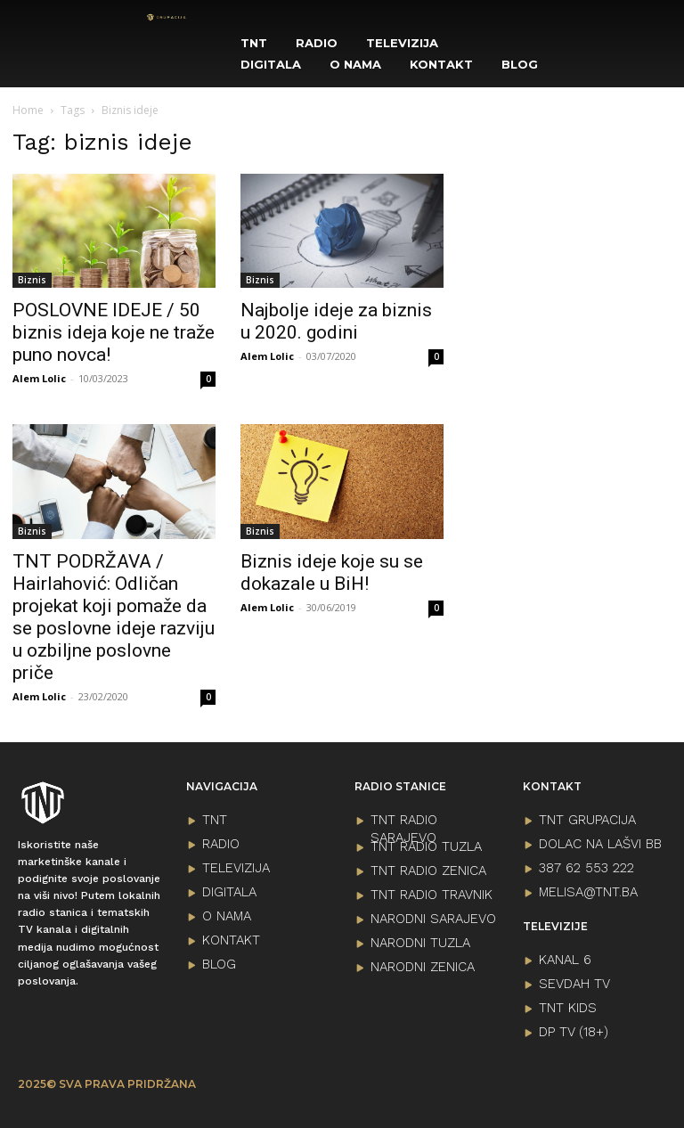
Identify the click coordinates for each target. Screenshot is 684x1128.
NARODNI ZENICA (422, 967)
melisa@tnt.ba (588, 892)
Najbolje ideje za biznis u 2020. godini (336, 321)
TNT (214, 820)
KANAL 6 (565, 960)
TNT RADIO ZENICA (428, 870)
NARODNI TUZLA (420, 943)
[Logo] (166, 17)
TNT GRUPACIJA (587, 820)
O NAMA (226, 916)
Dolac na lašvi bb (600, 844)
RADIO (221, 844)
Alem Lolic (39, 378)
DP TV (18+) (573, 1032)
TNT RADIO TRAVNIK (431, 895)
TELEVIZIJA (236, 868)
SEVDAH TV (574, 984)
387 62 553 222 (586, 868)
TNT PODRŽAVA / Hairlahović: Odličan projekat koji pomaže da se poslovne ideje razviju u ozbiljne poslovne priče (113, 617)
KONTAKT (231, 940)
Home (28, 110)
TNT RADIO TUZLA (426, 846)
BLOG (219, 964)
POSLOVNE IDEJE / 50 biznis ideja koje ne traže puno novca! (113, 332)
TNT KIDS (568, 1008)
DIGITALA (229, 892)
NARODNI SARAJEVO (433, 919)
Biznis (32, 280)
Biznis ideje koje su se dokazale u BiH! (331, 572)
